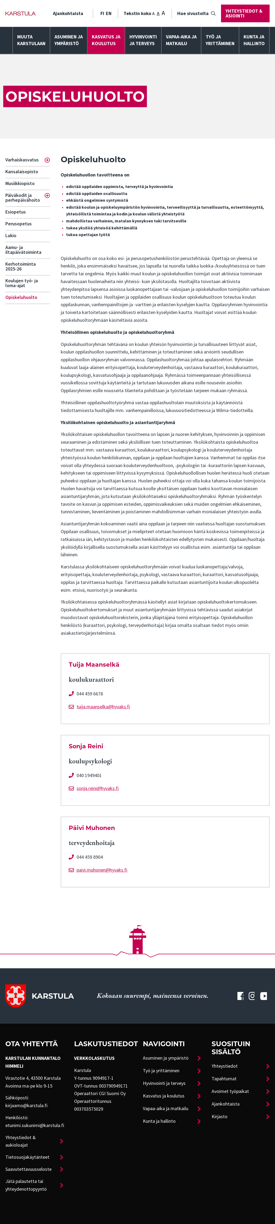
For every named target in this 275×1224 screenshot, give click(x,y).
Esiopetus (15, 212)
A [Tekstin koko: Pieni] (153, 14)
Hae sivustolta (193, 13)
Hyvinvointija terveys (143, 40)
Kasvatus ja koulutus (106, 40)
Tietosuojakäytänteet (27, 1157)
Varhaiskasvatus (22, 160)
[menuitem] (70, 13)
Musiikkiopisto (20, 183)
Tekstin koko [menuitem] (144, 13)
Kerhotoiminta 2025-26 (20, 266)
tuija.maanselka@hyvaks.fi (103, 706)
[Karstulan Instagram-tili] (252, 996)
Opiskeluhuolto (21, 297)
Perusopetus (18, 224)
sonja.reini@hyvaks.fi (98, 788)
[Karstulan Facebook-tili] (240, 996)
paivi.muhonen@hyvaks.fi (102, 870)
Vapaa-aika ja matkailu (181, 40)
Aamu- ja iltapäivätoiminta (23, 249)
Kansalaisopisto (21, 171)
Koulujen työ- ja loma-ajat (21, 283)
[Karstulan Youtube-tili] (263, 996)
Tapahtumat (224, 1078)
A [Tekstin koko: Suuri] (163, 13)
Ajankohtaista (68, 13)
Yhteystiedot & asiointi (244, 13)
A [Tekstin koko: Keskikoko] (158, 13)
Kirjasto (219, 1116)
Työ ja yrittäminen (220, 40)
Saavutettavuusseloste (28, 1169)
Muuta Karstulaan (31, 40)
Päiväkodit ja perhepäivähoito (22, 197)
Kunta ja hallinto (254, 40)
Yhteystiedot (225, 1066)
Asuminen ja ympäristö (69, 40)
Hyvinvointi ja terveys (164, 1083)
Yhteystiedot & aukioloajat (20, 1141)
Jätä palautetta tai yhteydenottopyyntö (26, 1185)
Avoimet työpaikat (230, 1091)
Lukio (10, 235)
